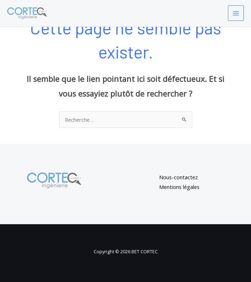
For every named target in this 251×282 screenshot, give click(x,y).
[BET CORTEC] (27, 13)
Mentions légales (179, 186)
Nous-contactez (178, 177)
